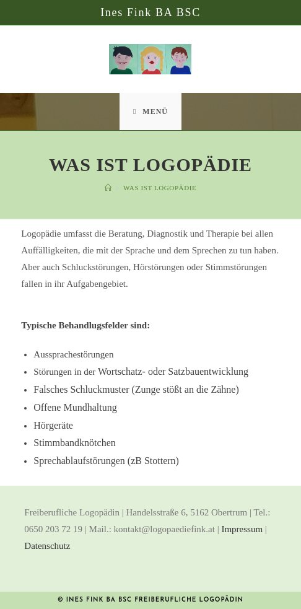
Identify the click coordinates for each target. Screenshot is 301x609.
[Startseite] (108, 187)
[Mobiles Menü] (150, 111)
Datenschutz (47, 546)
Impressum (242, 529)
